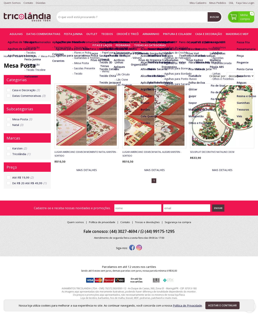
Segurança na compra (178, 222)
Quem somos (75, 222)
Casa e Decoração (26, 90)
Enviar (218, 208)
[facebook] (132, 248)
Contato (125, 222)
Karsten (19, 148)
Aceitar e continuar (222, 305)
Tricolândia (21, 154)
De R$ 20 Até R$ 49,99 (29, 183)
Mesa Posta (22, 119)
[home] (27, 17)
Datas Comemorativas (28, 96)
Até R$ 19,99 (22, 177)
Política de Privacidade (187, 305)
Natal (17, 125)
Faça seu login (245, 3)
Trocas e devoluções (147, 222)
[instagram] (139, 248)
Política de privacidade (102, 222)
